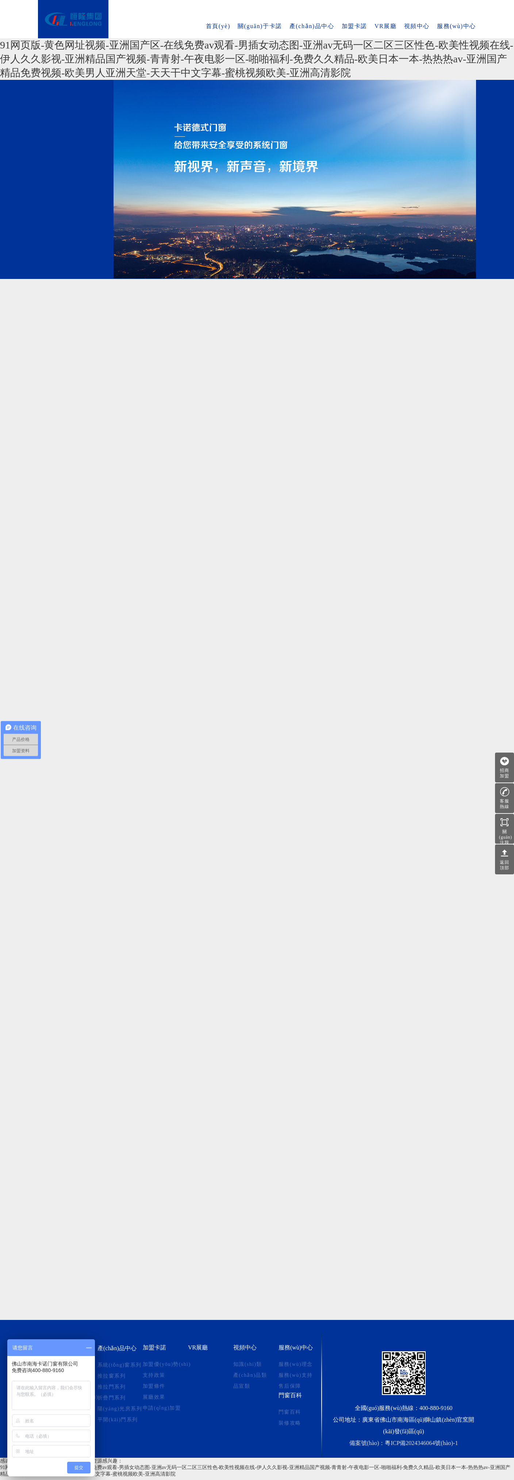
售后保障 (290, 1386)
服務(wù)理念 (296, 1364)
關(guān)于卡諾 (260, 26)
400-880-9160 (436, 1408)
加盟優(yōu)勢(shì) (167, 1364)
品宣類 (241, 1386)
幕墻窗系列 (73, 197)
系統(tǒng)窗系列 (73, 94)
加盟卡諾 (354, 26)
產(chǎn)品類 (250, 1375)
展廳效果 (154, 1397)
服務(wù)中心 (456, 26)
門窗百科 (290, 1395)
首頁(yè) (218, 26)
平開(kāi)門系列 (73, 179)
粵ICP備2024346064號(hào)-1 (421, 1443)
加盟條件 (154, 1386)
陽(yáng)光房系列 (73, 162)
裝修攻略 (290, 1423)
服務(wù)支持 (296, 1375)
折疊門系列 (73, 145)
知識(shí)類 (247, 1364)
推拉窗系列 (73, 111)
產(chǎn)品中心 (311, 26)
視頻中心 (417, 26)
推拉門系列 (73, 128)
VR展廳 (386, 26)
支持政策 (154, 1375)
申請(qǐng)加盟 (162, 1408)
